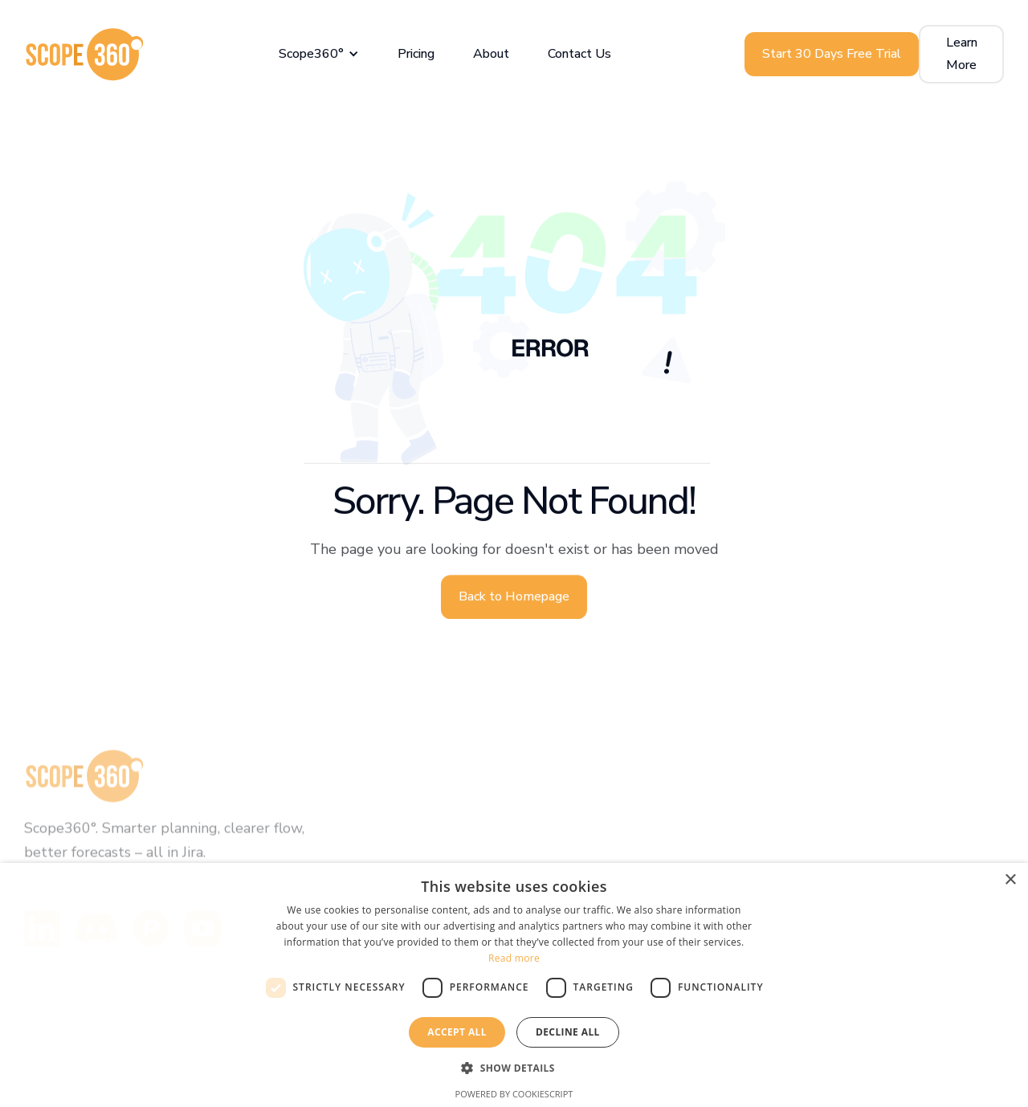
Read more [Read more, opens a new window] (514, 958)
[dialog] (514, 985)
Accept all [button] (457, 1032)
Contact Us (579, 54)
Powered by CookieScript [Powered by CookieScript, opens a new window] (514, 1094)
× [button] (1010, 880)
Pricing (416, 54)
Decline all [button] (568, 1032)
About (491, 54)
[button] (319, 54)
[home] (84, 54)
